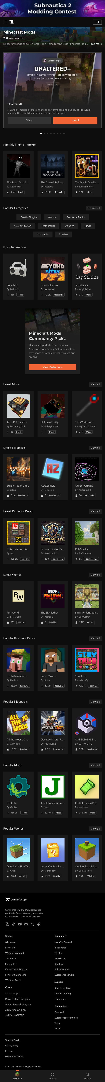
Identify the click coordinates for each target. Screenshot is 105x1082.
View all (95, 384)
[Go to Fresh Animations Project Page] (18, 668)
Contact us (60, 999)
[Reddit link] (38, 924)
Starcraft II (10, 964)
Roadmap (59, 964)
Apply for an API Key (15, 1010)
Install (75, 120)
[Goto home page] (11, 22)
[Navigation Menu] (5, 22)
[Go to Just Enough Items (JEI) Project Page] (53, 795)
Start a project (12, 994)
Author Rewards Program (18, 1004)
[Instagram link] (7, 924)
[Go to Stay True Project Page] (87, 668)
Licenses (9, 1051)
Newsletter (60, 959)
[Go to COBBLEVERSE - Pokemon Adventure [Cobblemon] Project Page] (87, 731)
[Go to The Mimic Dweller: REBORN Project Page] (87, 174)
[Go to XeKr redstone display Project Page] (18, 541)
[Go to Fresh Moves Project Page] (53, 668)
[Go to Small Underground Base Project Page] (87, 604)
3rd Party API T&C (14, 1015)
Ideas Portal (60, 948)
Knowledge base (62, 988)
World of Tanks (13, 980)
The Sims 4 (10, 959)
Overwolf (59, 1012)
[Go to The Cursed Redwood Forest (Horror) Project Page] (53, 174)
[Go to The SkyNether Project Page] (53, 604)
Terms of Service (13, 1040)
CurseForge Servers (64, 975)
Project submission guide (17, 999)
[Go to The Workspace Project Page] (87, 414)
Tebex (57, 1023)
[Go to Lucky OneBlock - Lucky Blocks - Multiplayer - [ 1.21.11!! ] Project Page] (53, 858)
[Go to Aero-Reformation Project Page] (18, 414)
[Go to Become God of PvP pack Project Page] (53, 541)
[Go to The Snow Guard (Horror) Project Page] (18, 174)
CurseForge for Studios (66, 1018)
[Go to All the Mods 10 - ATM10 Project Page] (18, 731)
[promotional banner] (52, 8)
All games (10, 942)
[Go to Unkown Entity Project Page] (53, 414)
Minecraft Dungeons (15, 975)
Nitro (57, 1029)
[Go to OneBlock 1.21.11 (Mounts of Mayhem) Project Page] (87, 858)
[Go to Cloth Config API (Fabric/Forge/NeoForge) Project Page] (87, 795)
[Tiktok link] (13, 924)
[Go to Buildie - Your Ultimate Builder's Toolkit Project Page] (18, 477)
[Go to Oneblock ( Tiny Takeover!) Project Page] (18, 858)
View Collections (52, 367)
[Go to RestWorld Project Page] (18, 604)
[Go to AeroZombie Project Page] (53, 477)
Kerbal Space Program (16, 969)
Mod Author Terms (14, 1057)
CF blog (58, 953)
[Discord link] (26, 924)
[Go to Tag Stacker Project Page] (87, 277)
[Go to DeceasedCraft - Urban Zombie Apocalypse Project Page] (53, 731)
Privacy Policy (11, 1046)
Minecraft (10, 948)
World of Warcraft (14, 953)
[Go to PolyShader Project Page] (87, 541)
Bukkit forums (61, 969)
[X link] (32, 924)
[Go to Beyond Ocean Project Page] (53, 277)
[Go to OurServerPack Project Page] (87, 477)
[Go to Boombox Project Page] (18, 277)
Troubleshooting (62, 994)
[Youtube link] (20, 924)
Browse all (94, 208)
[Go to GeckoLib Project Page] (18, 795)
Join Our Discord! (63, 942)
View (29, 120)
